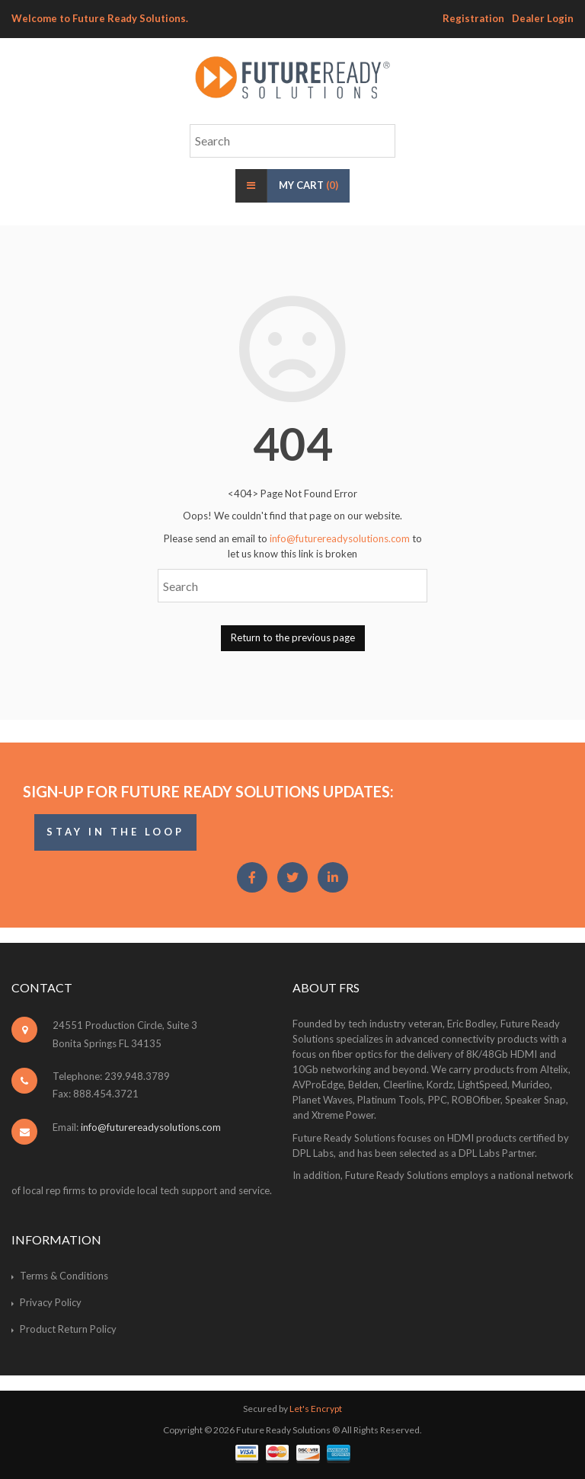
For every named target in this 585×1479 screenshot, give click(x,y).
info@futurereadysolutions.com (340, 538)
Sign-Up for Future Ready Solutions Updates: (208, 791)
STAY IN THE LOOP (115, 832)
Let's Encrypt (315, 1408)
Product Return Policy (68, 1329)
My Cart (308, 185)
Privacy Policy (51, 1302)
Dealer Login (543, 18)
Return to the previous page (293, 637)
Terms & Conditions (64, 1276)
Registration (473, 18)
